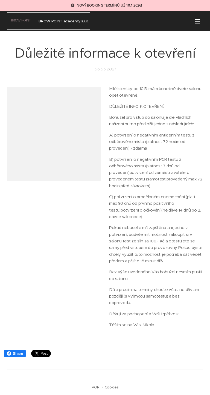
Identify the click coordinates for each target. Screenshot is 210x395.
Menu (197, 21)
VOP (95, 387)
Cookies (112, 387)
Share (15, 353)
